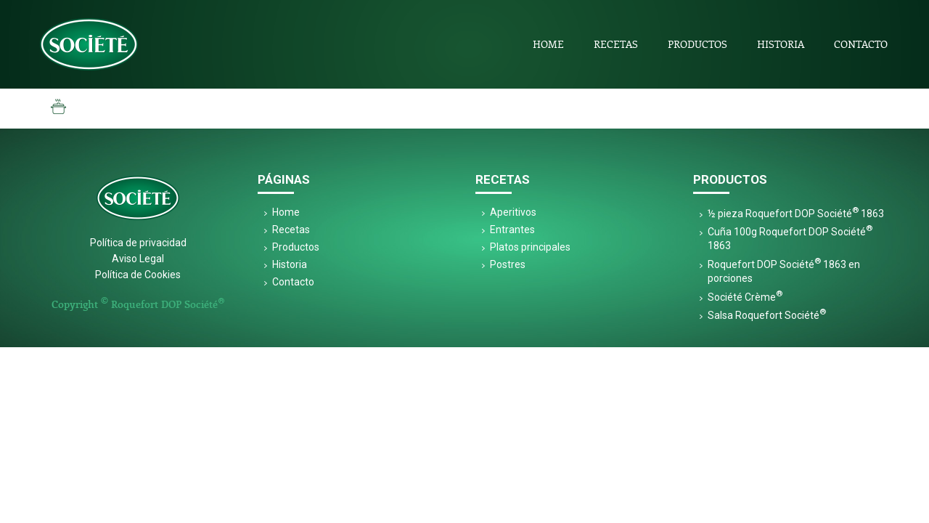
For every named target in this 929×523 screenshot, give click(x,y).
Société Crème (745, 297)
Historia (780, 44)
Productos (697, 44)
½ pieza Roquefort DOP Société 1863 (796, 213)
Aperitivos (513, 212)
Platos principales (530, 247)
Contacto (861, 44)
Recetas (616, 44)
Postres (507, 264)
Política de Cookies (138, 274)
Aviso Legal (138, 258)
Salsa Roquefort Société (767, 315)
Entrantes (512, 229)
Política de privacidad (138, 242)
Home (548, 44)
